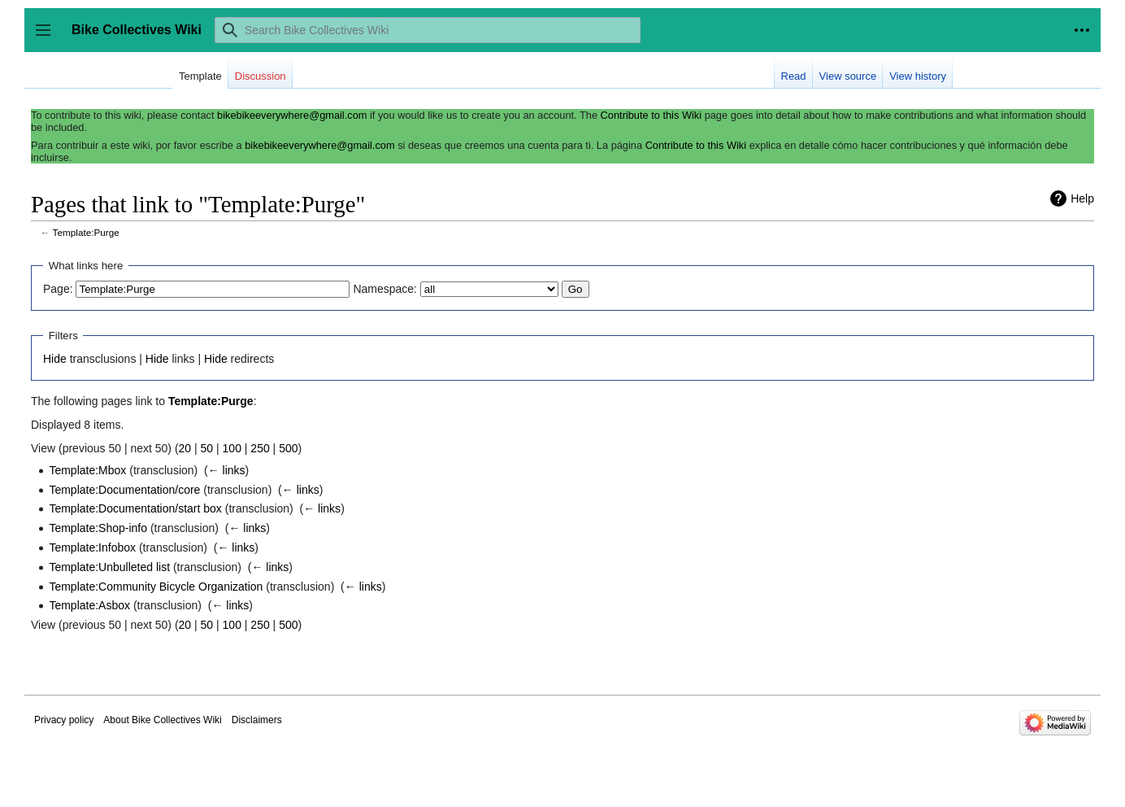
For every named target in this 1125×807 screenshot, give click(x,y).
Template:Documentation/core (124, 489)
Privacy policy (63, 720)
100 (232, 448)
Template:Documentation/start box (135, 508)
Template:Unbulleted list (109, 567)
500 (288, 448)
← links (226, 470)
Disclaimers (257, 720)
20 (185, 448)
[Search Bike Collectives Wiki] (428, 30)
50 (207, 448)
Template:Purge (86, 232)
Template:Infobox (92, 547)
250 (259, 448)
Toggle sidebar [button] (48, 38)
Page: (58, 288)
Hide (55, 358)
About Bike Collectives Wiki (162, 720)
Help (1082, 198)
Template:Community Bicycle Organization (156, 586)
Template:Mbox (87, 470)
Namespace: (385, 288)
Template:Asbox (89, 605)
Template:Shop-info (98, 527)
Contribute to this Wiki (651, 115)
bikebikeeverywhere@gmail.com (292, 115)
